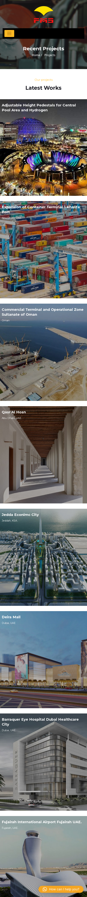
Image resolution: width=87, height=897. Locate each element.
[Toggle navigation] (9, 33)
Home (36, 55)
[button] (60, 889)
